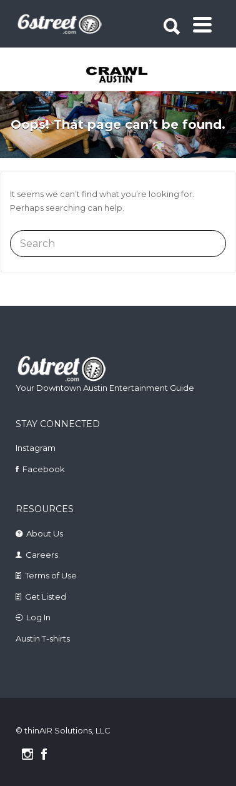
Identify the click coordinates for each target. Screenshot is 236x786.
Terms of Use (51, 575)
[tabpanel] (120, 75)
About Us (44, 533)
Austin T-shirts (43, 638)
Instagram (36, 448)
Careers (42, 555)
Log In (38, 617)
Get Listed (45, 597)
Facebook (43, 469)
